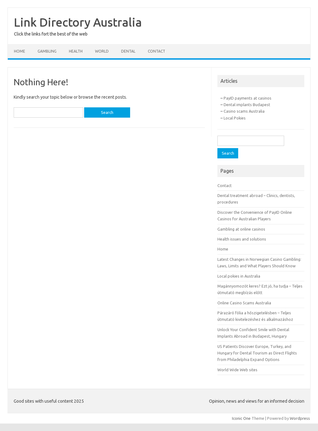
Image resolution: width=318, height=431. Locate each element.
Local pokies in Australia (238, 276)
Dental (128, 51)
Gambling (47, 51)
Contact (156, 51)
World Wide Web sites (237, 370)
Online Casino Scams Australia (244, 303)
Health (76, 51)
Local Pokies (235, 118)
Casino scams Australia (244, 111)
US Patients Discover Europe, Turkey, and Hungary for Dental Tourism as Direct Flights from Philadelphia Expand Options (257, 353)
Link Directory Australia (78, 22)
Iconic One (241, 418)
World (102, 51)
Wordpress (300, 418)
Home (19, 51)
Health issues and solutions (241, 239)
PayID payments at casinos (247, 98)
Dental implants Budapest (247, 104)
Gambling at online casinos (241, 229)
